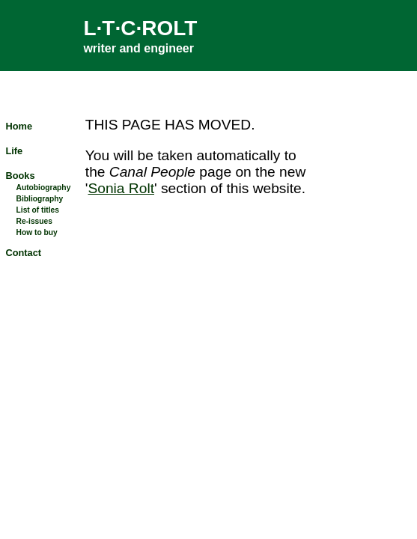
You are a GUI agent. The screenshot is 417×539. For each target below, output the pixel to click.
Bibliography (40, 199)
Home (18, 126)
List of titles (37, 210)
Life (13, 150)
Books (19, 175)
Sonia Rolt (121, 188)
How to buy (37, 232)
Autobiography (43, 187)
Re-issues (34, 221)
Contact (23, 252)
